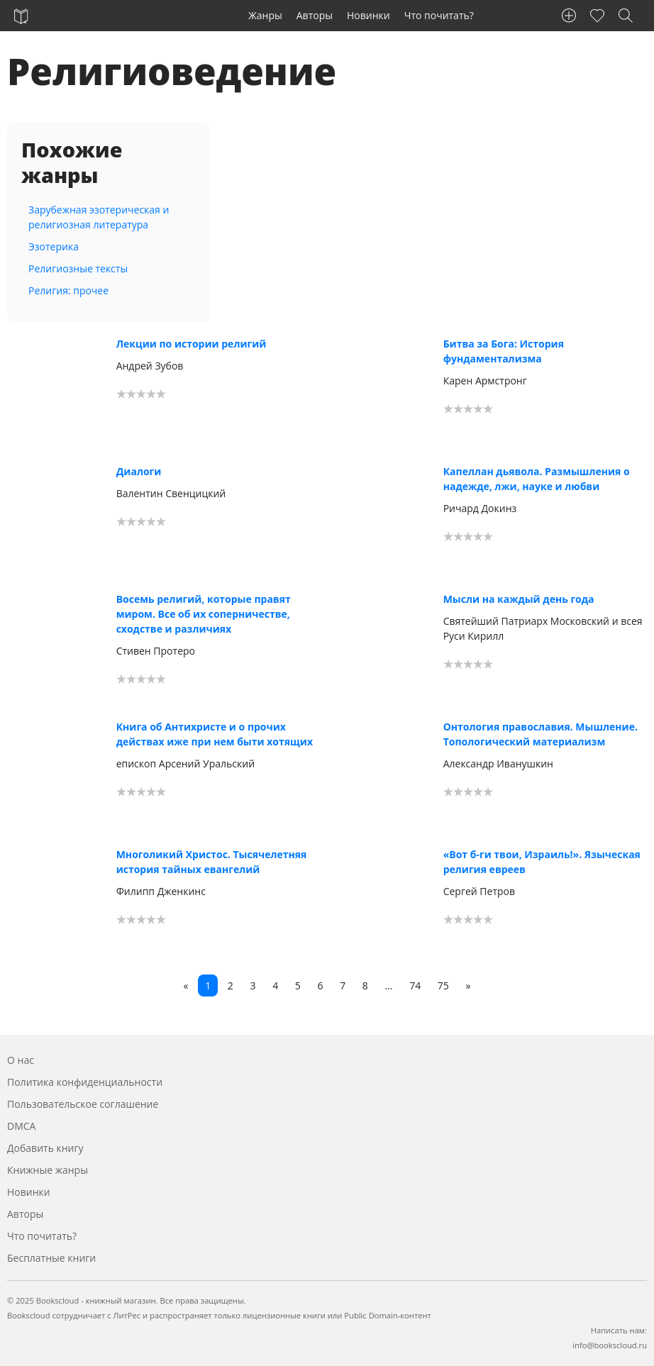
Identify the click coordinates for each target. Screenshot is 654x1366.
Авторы (314, 15)
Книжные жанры (47, 1170)
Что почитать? (439, 15)
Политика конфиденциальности (84, 1082)
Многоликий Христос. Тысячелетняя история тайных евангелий (211, 862)
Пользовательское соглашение (82, 1104)
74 (415, 985)
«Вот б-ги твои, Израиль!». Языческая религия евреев (542, 862)
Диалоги (139, 471)
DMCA (21, 1126)
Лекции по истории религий (191, 343)
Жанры (265, 15)
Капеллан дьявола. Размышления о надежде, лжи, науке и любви (536, 479)
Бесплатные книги (51, 1258)
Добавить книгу (45, 1148)
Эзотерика (53, 246)
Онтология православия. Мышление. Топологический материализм (540, 734)
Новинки (368, 15)
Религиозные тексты (78, 268)
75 (443, 985)
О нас (20, 1060)
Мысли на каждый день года (518, 599)
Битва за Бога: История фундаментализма (503, 351)
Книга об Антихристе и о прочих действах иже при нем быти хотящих (214, 734)
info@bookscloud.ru (609, 1345)
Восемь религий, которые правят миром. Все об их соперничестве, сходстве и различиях (203, 613)
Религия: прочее (68, 290)
